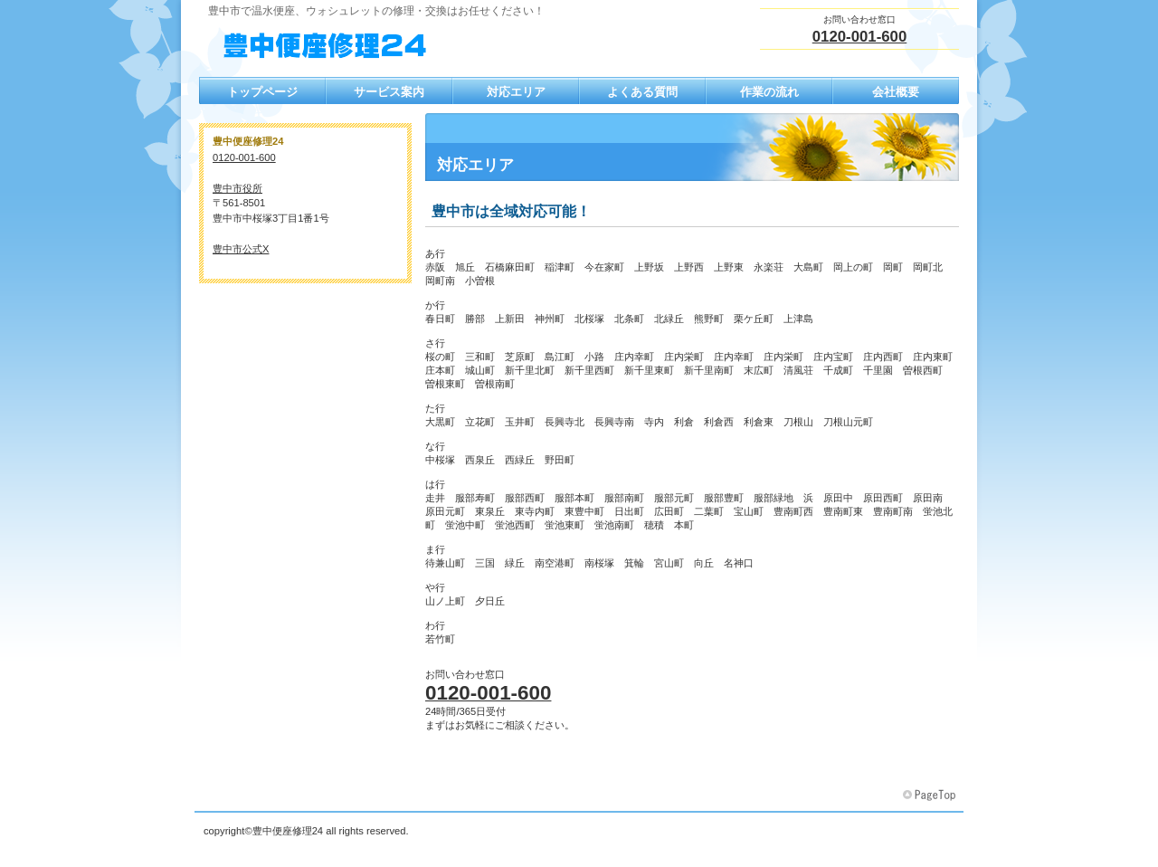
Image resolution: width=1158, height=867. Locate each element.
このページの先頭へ (931, 795)
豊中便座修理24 (380, 46)
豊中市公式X (241, 248)
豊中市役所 (237, 188)
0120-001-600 (859, 36)
